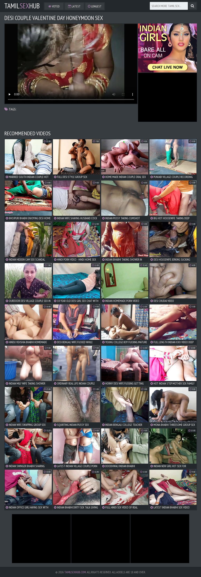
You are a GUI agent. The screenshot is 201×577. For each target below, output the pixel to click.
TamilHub (22, 6)
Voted (54, 6)
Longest (95, 6)
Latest (74, 6)
